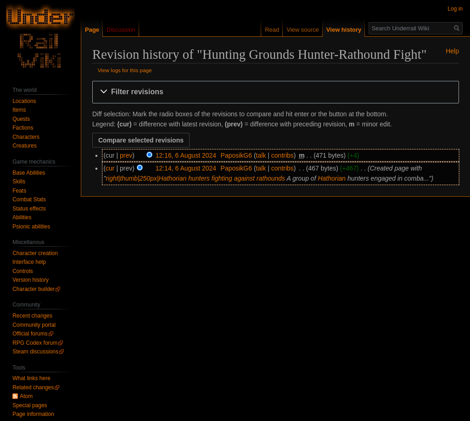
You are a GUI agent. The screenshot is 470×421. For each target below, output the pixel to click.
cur (110, 168)
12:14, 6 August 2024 (186, 168)
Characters (25, 137)
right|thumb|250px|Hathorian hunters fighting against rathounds (195, 178)
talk (261, 155)
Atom (26, 396)
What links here (31, 378)
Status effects (29, 208)
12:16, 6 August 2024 (186, 155)
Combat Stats (29, 199)
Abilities (21, 217)
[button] (275, 92)
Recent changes (32, 316)
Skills (18, 181)
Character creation (35, 253)
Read (272, 29)
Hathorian (332, 178)
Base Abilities (28, 173)
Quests (21, 119)
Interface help (29, 262)
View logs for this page (125, 70)
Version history (30, 280)
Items (19, 110)
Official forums (29, 333)
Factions (22, 128)
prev (126, 155)
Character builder (33, 289)
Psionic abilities (31, 226)
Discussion (120, 29)
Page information (33, 414)
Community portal (34, 325)
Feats (19, 191)
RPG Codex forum (34, 343)
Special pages (29, 405)
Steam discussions (35, 351)
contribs (282, 155)
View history (343, 29)
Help (452, 51)
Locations (24, 101)
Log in (455, 9)
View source (302, 29)
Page (92, 29)
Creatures (24, 145)
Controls (22, 271)
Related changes (33, 387)
